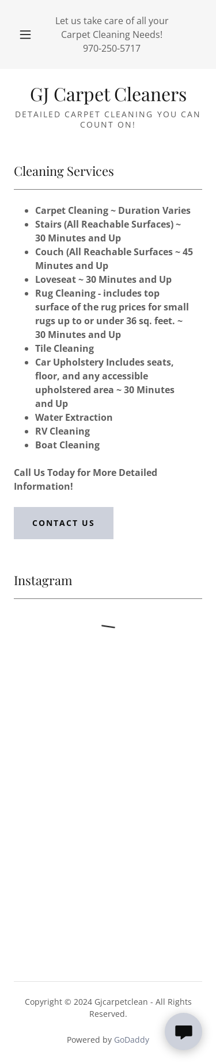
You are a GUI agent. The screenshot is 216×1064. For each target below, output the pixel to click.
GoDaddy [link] (131, 1039)
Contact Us (63, 522)
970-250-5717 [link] (112, 48)
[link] (108, 94)
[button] (25, 34)
